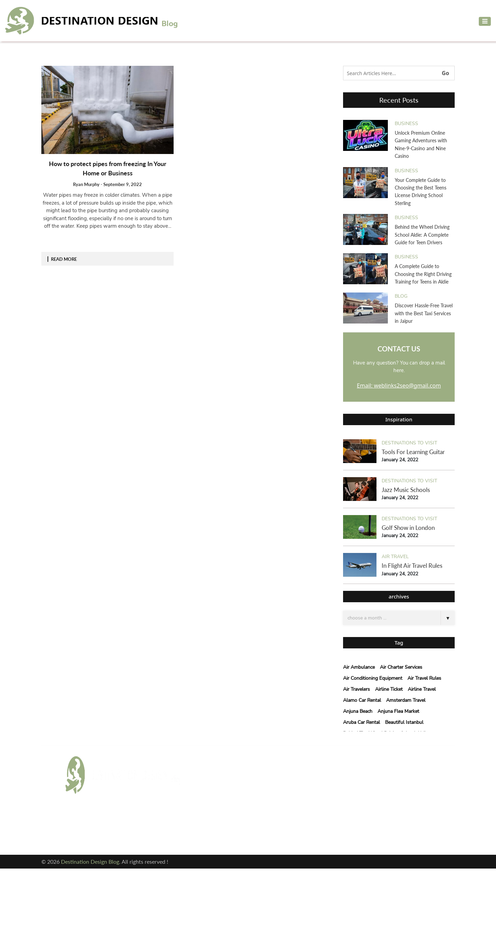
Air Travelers (356, 689)
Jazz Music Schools (406, 489)
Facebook (80, 821)
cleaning (263, 798)
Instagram (82, 835)
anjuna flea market (398, 711)
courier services (214, 809)
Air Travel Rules (424, 678)
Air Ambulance (359, 667)
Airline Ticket (389, 689)
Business (406, 123)
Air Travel (395, 556)
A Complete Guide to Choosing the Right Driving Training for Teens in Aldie (423, 274)
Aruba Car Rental (361, 722)
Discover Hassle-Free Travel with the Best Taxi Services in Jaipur (424, 313)
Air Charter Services (401, 667)
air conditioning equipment (372, 678)
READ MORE (64, 259)
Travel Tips (265, 820)
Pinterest (137, 835)
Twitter (135, 821)
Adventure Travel (215, 776)
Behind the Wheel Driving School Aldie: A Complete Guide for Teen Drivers (422, 234)
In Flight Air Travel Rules (412, 565)
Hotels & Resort (213, 820)
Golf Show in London (408, 527)
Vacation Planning (216, 831)
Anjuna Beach (357, 711)
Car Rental (207, 798)
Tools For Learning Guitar (413, 451)
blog (401, 296)
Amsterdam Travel (405, 700)
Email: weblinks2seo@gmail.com (399, 385)
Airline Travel (422, 689)
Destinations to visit (409, 443)
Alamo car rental (362, 700)
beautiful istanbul (404, 722)
